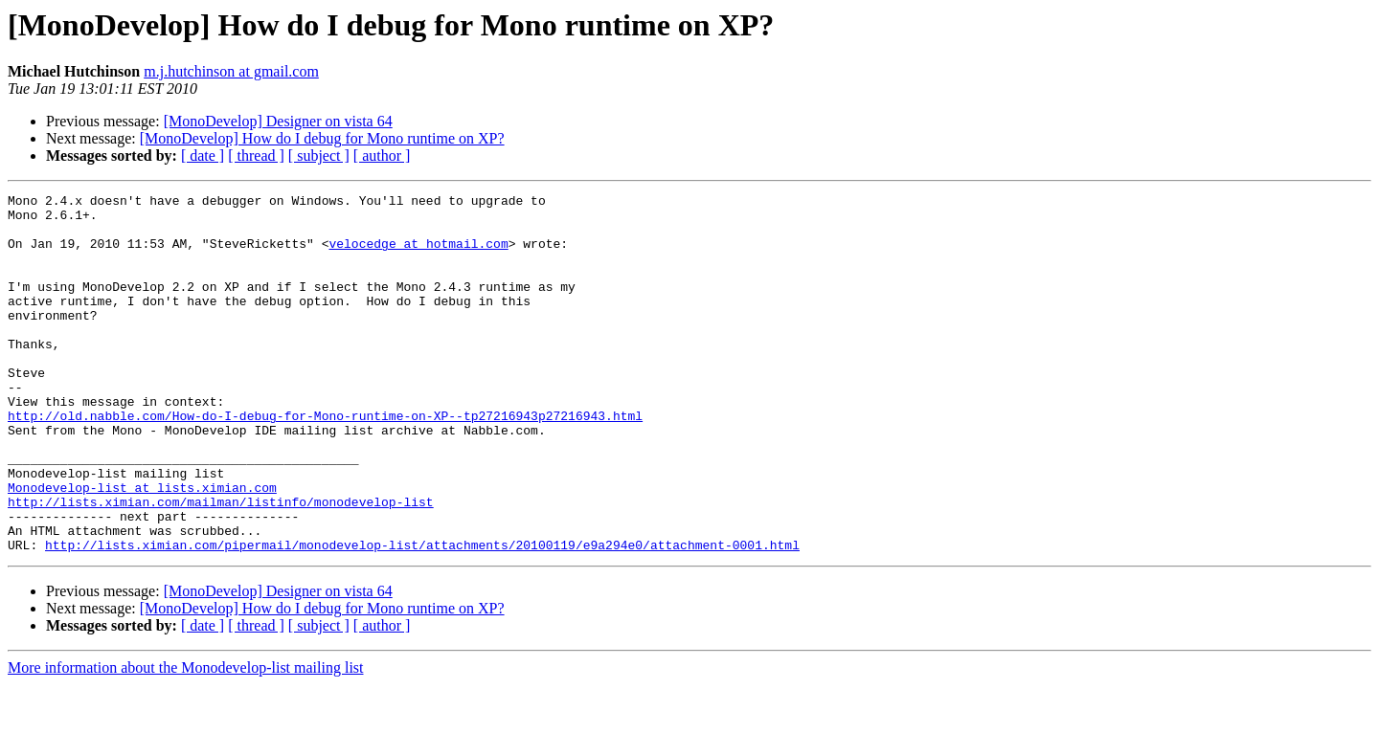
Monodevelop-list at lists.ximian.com (142, 547)
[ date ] (202, 155)
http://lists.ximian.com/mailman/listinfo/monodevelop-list (221, 564)
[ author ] (382, 155)
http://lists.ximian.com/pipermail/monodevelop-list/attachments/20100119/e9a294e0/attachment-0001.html (422, 616)
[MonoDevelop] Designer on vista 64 (278, 121)
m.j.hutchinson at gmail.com (231, 71)
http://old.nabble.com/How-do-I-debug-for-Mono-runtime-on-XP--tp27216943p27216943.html (325, 461)
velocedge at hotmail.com (418, 254)
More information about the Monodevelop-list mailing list (186, 739)
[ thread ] (256, 155)
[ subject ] (319, 155)
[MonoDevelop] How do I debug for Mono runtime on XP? (322, 138)
